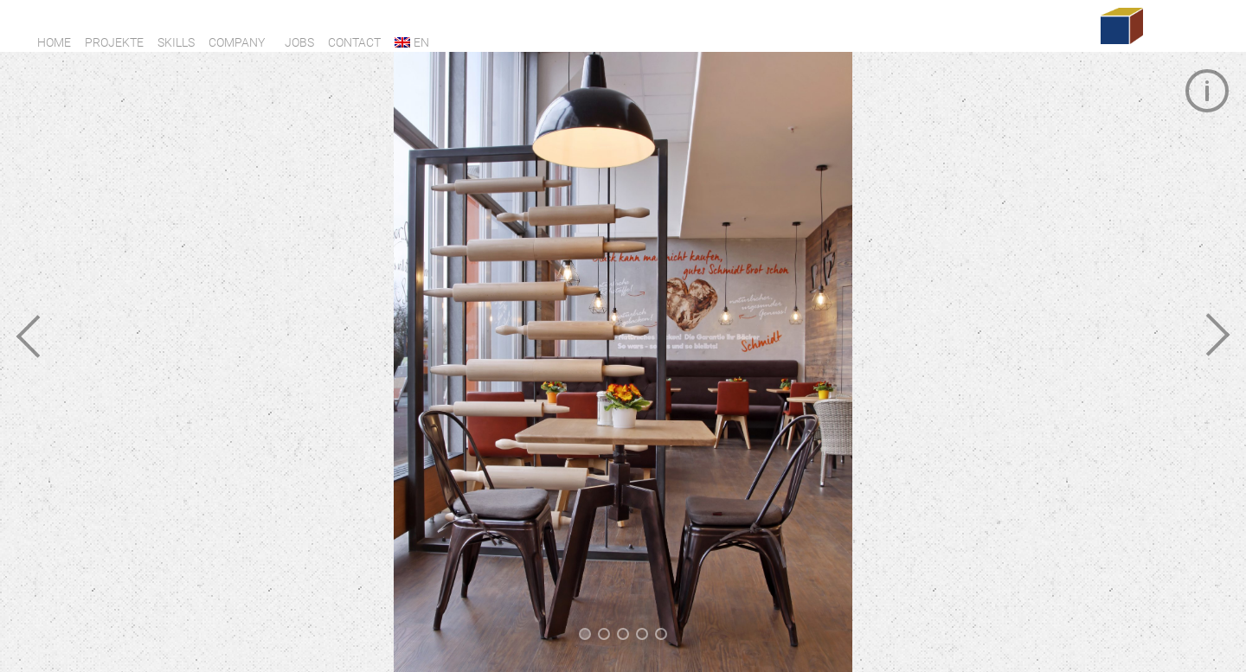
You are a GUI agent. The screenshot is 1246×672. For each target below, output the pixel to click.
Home (54, 42)
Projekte (114, 42)
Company (237, 42)
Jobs (299, 42)
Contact (354, 42)
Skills (176, 42)
